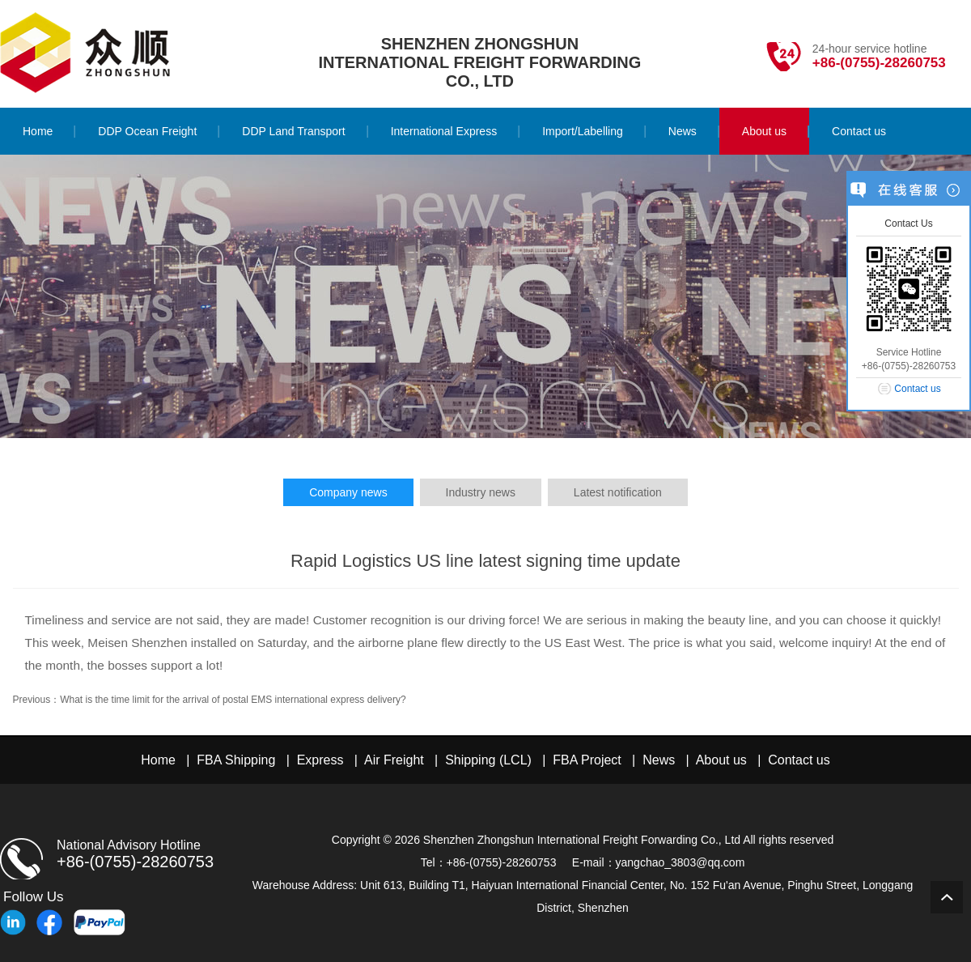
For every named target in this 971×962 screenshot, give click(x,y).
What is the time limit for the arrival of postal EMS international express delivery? (233, 699)
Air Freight (394, 760)
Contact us (798, 760)
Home (158, 760)
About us (721, 760)
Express (320, 760)
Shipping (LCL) (488, 760)
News (658, 760)
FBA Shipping (236, 760)
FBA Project (587, 760)
